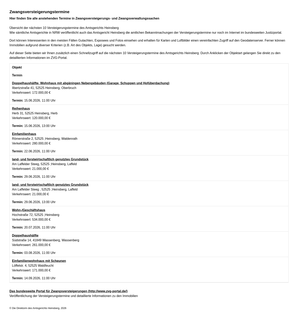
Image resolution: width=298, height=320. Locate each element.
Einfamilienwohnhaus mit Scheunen (39, 261)
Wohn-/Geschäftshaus (28, 210)
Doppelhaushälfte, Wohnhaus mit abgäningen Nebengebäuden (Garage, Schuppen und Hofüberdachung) (90, 83)
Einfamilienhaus (24, 134)
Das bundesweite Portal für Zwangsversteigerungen (68, 291)
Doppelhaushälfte (25, 235)
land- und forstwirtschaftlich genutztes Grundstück (50, 159)
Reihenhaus (21, 108)
